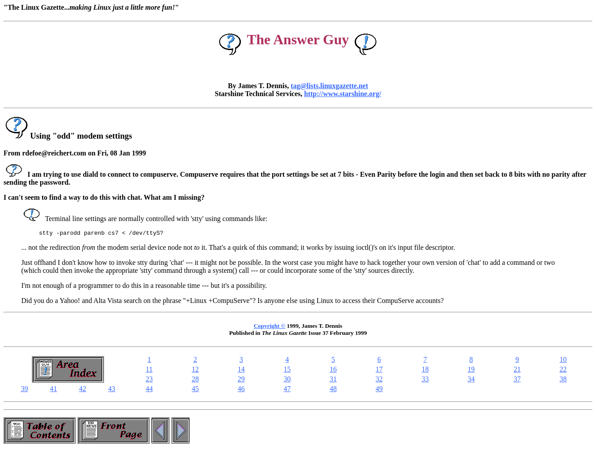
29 (241, 380)
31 (333, 380)
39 (24, 390)
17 (379, 370)
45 (195, 390)
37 (517, 380)
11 (149, 370)
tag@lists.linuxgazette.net (329, 85)
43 (111, 390)
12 (195, 370)
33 (425, 380)
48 (333, 390)
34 (471, 380)
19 (471, 370)
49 (379, 390)
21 (517, 370)
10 (563, 361)
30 (287, 380)
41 (53, 390)
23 (149, 380)
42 (82, 390)
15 (287, 370)
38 (563, 380)
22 (563, 370)
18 (425, 370)
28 (195, 380)
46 (241, 390)
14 (241, 370)
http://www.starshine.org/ (342, 93)
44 (149, 390)
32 (379, 380)
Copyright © (269, 327)
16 (333, 370)
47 (287, 390)
